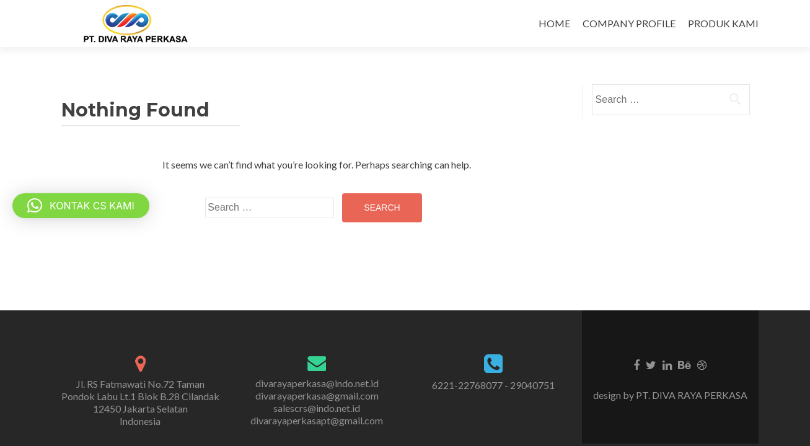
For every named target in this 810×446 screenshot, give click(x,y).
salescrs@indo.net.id (316, 408)
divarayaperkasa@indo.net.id (317, 383)
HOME (554, 23)
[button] (80, 205)
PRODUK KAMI (723, 23)
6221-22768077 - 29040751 (493, 385)
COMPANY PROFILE (629, 23)
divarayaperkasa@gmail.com (317, 395)
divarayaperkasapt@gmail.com (316, 420)
